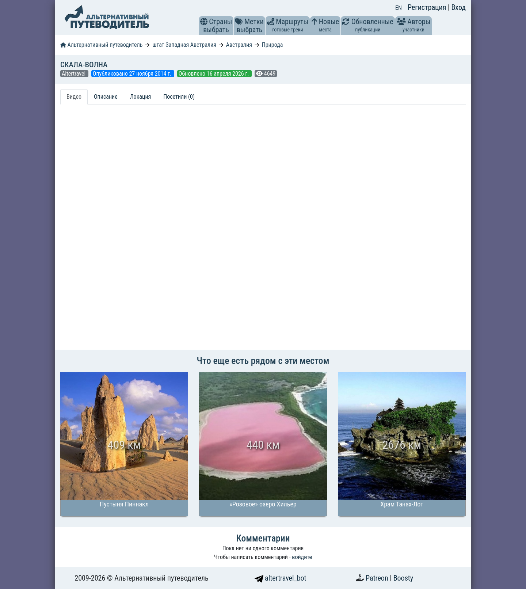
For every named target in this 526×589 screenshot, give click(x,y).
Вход (458, 7)
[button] (203, 21)
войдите (302, 557)
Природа (272, 44)
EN (398, 7)
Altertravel (74, 73)
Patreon (378, 578)
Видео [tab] (73, 96)
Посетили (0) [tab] (179, 96)
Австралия (239, 44)
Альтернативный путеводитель (101, 44)
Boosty (403, 578)
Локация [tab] (140, 96)
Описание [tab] (106, 96)
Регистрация (428, 7)
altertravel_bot (280, 578)
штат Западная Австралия (184, 44)
